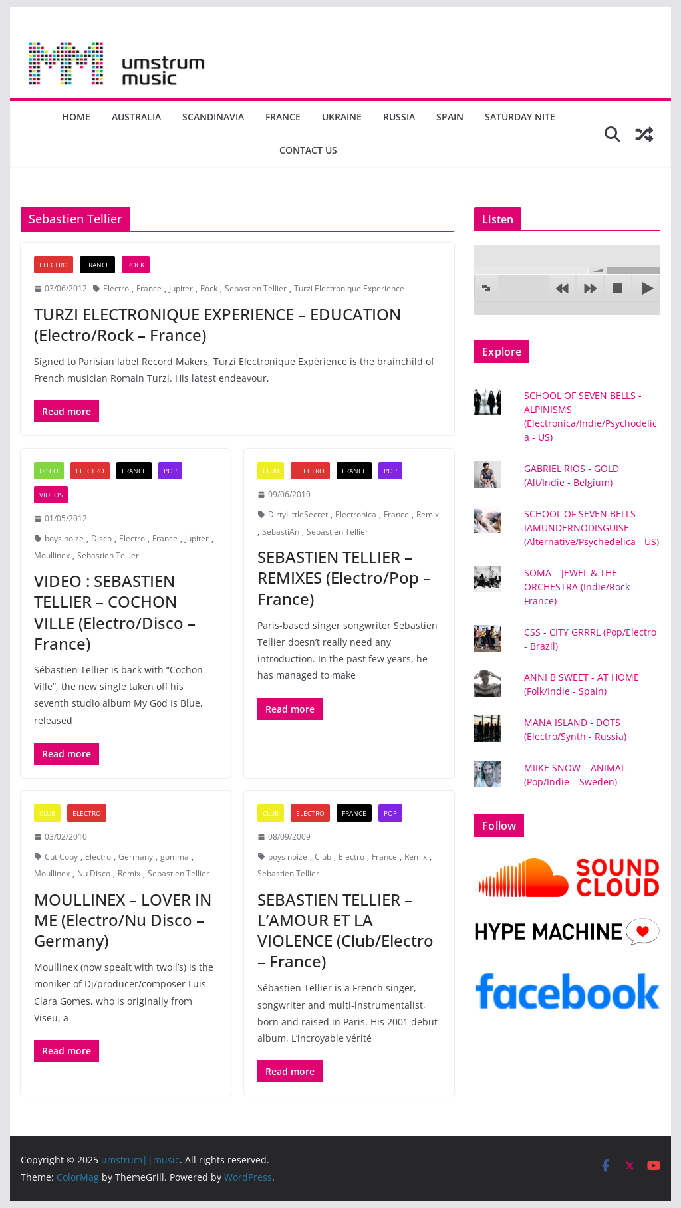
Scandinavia (213, 116)
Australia (136, 116)
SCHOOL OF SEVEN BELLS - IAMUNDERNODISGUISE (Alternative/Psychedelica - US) (591, 527)
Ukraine (342, 116)
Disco (49, 470)
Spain (450, 116)
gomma (174, 856)
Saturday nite (520, 116)
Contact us (308, 150)
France (283, 116)
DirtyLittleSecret (298, 514)
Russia (399, 116)
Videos (51, 494)
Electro (53, 264)
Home (76, 116)
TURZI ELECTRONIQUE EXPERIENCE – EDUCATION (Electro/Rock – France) (217, 324)
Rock (135, 264)
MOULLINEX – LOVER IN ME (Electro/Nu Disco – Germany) (122, 919)
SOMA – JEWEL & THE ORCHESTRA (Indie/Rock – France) (580, 586)
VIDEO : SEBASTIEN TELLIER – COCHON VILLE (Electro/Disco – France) (115, 612)
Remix (427, 514)
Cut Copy (61, 856)
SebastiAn (280, 531)
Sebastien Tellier (256, 288)
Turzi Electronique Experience (349, 288)
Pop (170, 470)
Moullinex (52, 555)
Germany (135, 856)
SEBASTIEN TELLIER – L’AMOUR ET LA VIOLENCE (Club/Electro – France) (345, 930)
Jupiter (181, 288)
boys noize (64, 538)
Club (271, 470)
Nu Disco (93, 873)
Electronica (355, 514)
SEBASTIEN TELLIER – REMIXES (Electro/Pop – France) (344, 577)
